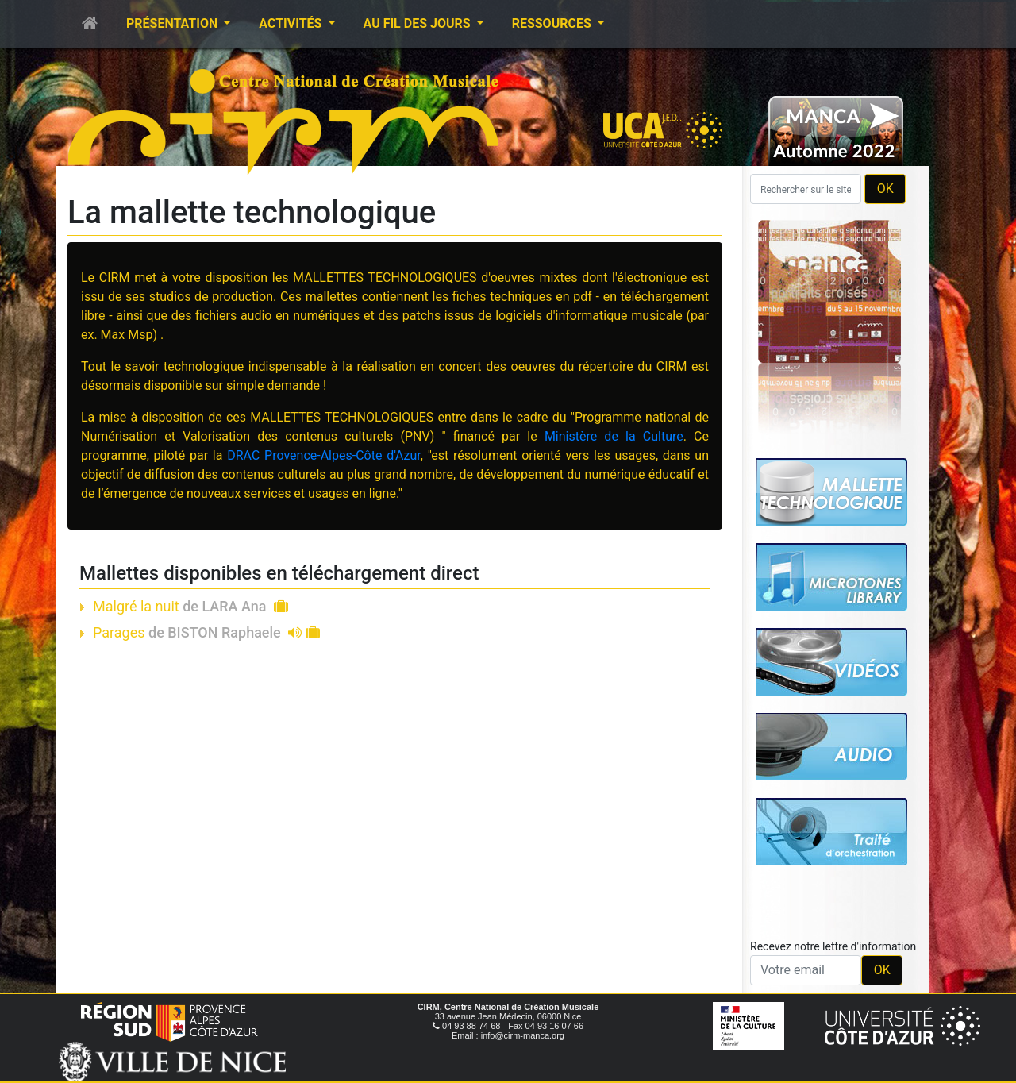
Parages (206, 632)
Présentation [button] (173, 23)
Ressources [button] (553, 23)
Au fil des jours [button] (419, 23)
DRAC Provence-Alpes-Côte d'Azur (324, 455)
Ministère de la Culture (614, 436)
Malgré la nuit (190, 606)
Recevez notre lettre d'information (833, 946)
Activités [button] (292, 23)
